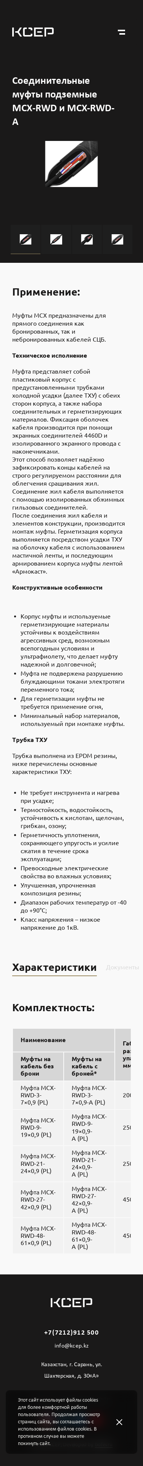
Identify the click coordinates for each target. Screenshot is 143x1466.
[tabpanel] (71, 183)
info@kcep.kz (72, 1346)
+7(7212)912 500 (71, 1333)
